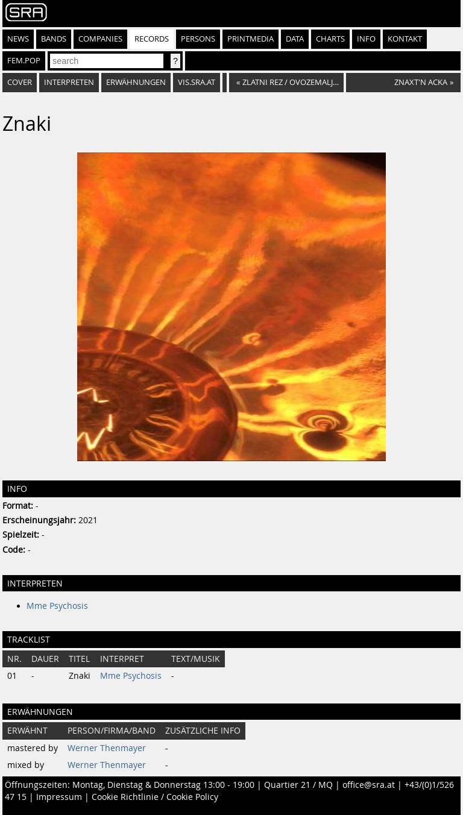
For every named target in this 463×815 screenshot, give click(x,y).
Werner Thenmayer (107, 748)
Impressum (59, 796)
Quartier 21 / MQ (298, 784)
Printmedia (250, 39)
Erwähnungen (136, 82)
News (18, 39)
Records (151, 39)
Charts (330, 39)
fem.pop (23, 60)
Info (366, 39)
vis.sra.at (196, 82)
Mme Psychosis (57, 605)
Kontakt (405, 39)
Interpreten (69, 82)
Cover (19, 82)
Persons (198, 39)
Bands (53, 39)
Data (295, 39)
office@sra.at (368, 784)
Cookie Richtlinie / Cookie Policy (155, 796)
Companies (100, 39)
